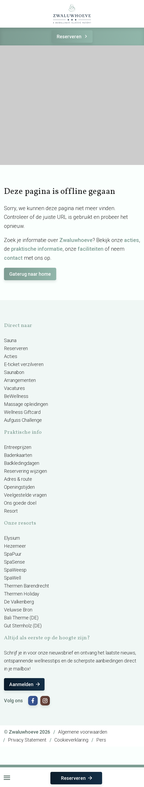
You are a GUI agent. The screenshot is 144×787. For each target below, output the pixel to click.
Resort (11, 511)
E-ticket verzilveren (23, 364)
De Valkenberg (19, 602)
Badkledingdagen (21, 463)
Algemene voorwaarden (82, 732)
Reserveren (73, 36)
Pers (101, 740)
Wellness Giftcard (22, 412)
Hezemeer (15, 546)
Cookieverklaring (71, 740)
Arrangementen (20, 380)
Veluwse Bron (18, 609)
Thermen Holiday (21, 594)
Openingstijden (19, 487)
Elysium (12, 538)
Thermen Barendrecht (26, 586)
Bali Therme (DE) (21, 617)
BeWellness (16, 396)
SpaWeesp (15, 570)
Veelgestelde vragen (25, 495)
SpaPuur (12, 554)
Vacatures (14, 388)
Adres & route (18, 479)
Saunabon (14, 372)
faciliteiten (90, 249)
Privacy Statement (27, 740)
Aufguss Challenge (23, 420)
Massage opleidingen (26, 404)
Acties (10, 356)
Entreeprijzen (17, 447)
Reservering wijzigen (25, 471)
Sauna (10, 340)
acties (131, 240)
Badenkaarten (18, 455)
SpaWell (12, 578)
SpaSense (14, 562)
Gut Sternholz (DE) (23, 625)
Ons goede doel (20, 503)
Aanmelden (25, 684)
